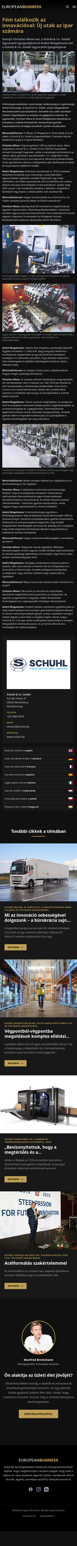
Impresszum (29, 1516)
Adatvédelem (47, 1516)
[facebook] (30, 1489)
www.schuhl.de (16, 736)
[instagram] (38, 1489)
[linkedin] (46, 1489)
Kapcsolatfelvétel (38, 1414)
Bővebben (15, 947)
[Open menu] (72, 7)
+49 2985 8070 (15, 716)
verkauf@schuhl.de (18, 726)
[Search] (67, 6)
